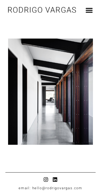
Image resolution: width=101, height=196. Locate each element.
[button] (84, 7)
